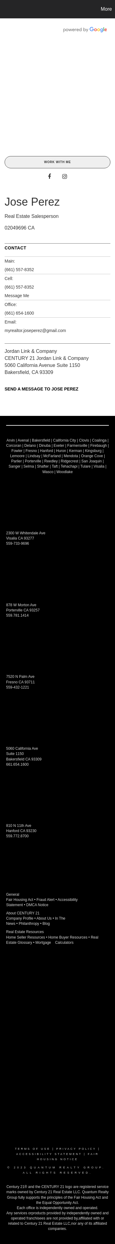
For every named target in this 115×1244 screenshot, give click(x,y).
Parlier (16, 461)
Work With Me (57, 162)
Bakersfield (41, 440)
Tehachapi (69, 466)
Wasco (47, 472)
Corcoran (13, 445)
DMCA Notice (37, 905)
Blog (46, 923)
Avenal (23, 440)
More (106, 9)
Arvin (10, 440)
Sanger (15, 466)
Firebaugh (98, 445)
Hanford (46, 451)
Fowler (16, 451)
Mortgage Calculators (55, 942)
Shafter (43, 466)
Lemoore (17, 456)
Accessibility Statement (49, 1154)
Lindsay (34, 456)
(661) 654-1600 (19, 313)
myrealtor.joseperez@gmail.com (35, 330)
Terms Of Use (33, 1148)
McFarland (52, 456)
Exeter (59, 445)
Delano (30, 445)
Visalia (99, 466)
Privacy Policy (76, 1148)
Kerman (75, 451)
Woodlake (64, 472)
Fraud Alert (45, 900)
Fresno (31, 451)
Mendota (71, 456)
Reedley (51, 461)
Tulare (85, 466)
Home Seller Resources (25, 937)
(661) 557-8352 (19, 269)
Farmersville (77, 445)
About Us (44, 918)
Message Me (17, 295)
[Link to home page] (5, 9)
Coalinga (99, 440)
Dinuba (45, 445)
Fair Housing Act (19, 900)
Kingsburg (93, 451)
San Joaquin (91, 461)
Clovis (84, 440)
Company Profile (19, 918)
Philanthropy (29, 923)
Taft (55, 466)
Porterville (33, 461)
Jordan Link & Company (31, 351)
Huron (61, 451)
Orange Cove (92, 456)
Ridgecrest (69, 461)
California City (64, 440)
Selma (29, 466)
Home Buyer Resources (67, 937)
